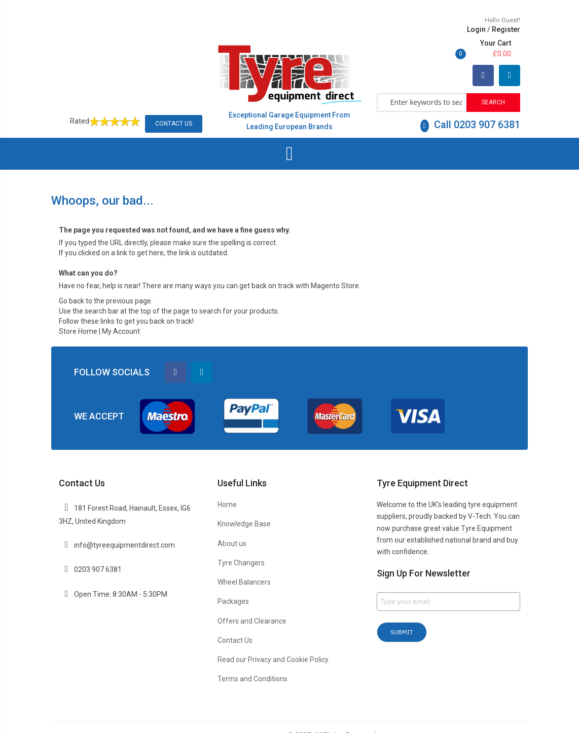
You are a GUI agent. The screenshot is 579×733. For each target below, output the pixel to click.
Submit (401, 609)
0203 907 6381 (98, 547)
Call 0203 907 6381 (470, 102)
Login (409, 29)
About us (232, 521)
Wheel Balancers (244, 559)
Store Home (78, 309)
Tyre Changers (241, 540)
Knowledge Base (244, 501)
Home (227, 482)
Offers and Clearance (252, 598)
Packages (233, 579)
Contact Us (173, 100)
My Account (121, 309)
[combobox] (422, 79)
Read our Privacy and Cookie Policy (273, 637)
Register (439, 29)
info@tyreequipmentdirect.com (124, 522)
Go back (71, 279)
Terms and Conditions (252, 656)
